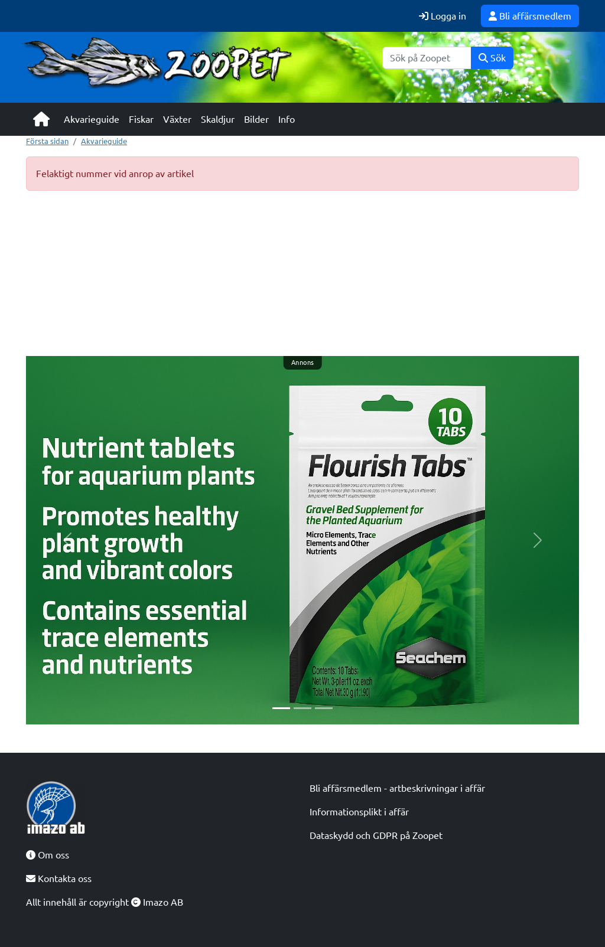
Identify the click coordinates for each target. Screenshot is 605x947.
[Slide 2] (302, 708)
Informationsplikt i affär (359, 811)
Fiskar (141, 119)
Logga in (442, 16)
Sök (492, 58)
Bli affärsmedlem (530, 16)
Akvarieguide (91, 119)
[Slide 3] (324, 708)
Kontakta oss (59, 878)
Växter (177, 119)
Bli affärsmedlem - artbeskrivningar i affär (397, 788)
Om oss (47, 855)
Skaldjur (218, 119)
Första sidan (47, 141)
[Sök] (426, 58)
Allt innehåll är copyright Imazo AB (104, 902)
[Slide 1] (281, 708)
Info (286, 119)
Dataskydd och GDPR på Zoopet (376, 835)
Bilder (256, 119)
